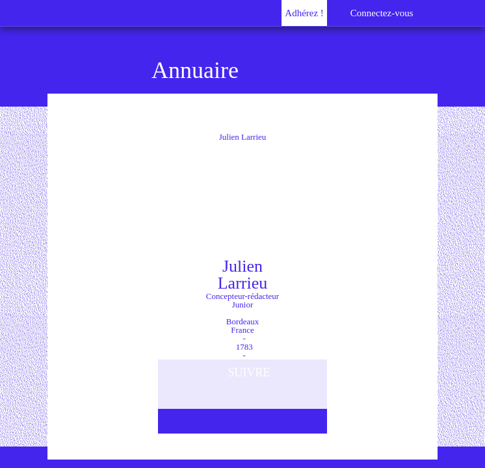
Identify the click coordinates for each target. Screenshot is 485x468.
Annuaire (195, 70)
